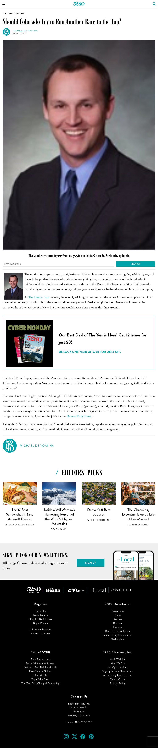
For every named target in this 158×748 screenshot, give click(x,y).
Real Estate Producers (117, 631)
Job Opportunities (118, 667)
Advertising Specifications (117, 675)
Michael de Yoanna (25, 30)
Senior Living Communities (117, 635)
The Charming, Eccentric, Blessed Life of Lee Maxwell (138, 514)
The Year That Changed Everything (40, 683)
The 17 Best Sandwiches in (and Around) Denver (19, 514)
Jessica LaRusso (15, 524)
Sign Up (136, 264)
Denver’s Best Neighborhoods (40, 667)
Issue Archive (40, 615)
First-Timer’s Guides (40, 671)
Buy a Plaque (40, 623)
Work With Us (117, 659)
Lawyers (117, 627)
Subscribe (40, 611)
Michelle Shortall (99, 520)
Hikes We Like (40, 675)
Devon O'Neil (59, 529)
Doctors (117, 623)
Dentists (117, 619)
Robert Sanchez (138, 524)
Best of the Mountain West (40, 663)
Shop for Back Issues (40, 619)
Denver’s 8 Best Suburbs (98, 512)
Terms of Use (117, 679)
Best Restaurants (40, 659)
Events (117, 615)
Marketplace (117, 639)
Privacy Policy (117, 683)
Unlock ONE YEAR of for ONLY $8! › (90, 352)
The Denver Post (39, 298)
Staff (31, 524)
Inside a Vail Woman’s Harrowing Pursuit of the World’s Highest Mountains (59, 516)
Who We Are (118, 663)
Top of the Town (40, 679)
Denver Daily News (79, 416)
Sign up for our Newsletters (117, 671)
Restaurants (117, 611)
